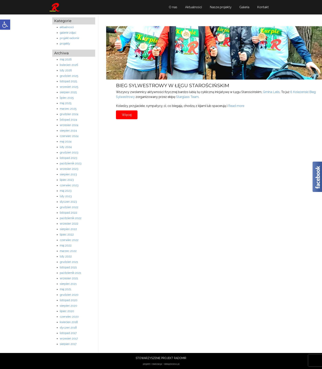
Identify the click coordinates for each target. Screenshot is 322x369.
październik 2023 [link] (70, 163)
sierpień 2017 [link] (68, 344)
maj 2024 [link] (65, 141)
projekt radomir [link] (69, 38)
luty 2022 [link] (66, 256)
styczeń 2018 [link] (68, 327)
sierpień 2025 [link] (68, 92)
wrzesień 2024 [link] (69, 125)
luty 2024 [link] (66, 147)
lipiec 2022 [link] (67, 234)
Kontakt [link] (263, 7)
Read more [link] (236, 106)
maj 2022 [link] (65, 245)
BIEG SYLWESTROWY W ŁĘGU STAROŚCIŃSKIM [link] (172, 85)
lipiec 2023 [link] (67, 179)
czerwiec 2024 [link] (69, 136)
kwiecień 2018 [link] (69, 322)
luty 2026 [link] (66, 70)
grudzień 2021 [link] (69, 261)
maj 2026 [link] (66, 59)
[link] (5, 25)
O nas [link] (173, 7)
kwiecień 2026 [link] (69, 64)
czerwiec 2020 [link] (69, 316)
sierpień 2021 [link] (68, 283)
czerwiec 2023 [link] (69, 185)
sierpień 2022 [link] (68, 229)
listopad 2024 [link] (68, 119)
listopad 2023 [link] (68, 157)
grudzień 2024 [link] (69, 114)
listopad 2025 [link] (68, 81)
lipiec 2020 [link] (67, 311)
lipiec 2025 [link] (67, 97)
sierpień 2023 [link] (68, 174)
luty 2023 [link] (66, 196)
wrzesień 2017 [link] (69, 338)
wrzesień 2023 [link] (69, 168)
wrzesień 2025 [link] (69, 86)
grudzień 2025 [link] (69, 75)
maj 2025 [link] (65, 103)
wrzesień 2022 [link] (69, 223)
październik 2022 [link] (70, 218)
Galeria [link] (244, 7)
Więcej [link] (127, 115)
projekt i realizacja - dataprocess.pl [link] (161, 364)
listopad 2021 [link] (68, 267)
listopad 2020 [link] (68, 300)
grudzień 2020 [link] (69, 294)
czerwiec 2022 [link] (69, 240)
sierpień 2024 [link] (68, 130)
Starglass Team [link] (187, 97)
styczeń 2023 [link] (68, 201)
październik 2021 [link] (70, 272)
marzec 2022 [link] (68, 251)
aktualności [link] (67, 27)
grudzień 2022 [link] (69, 207)
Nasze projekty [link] (221, 7)
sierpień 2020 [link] (68, 305)
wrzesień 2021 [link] (69, 278)
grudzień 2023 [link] (69, 152)
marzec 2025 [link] (68, 108)
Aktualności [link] (193, 7)
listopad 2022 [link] (68, 212)
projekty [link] (65, 43)
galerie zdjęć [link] (68, 32)
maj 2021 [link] (65, 289)
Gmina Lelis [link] (271, 92)
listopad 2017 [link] (68, 333)
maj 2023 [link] (65, 190)
